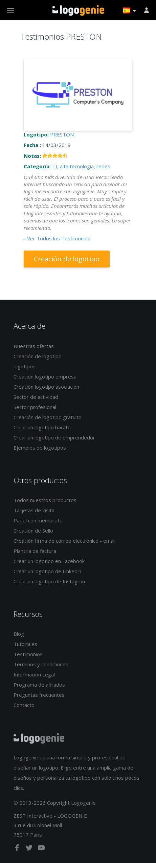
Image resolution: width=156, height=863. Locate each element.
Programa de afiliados (39, 684)
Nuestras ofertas (34, 346)
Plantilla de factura (35, 550)
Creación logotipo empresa (45, 376)
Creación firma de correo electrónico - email (64, 540)
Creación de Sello (33, 530)
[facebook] (18, 849)
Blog (19, 633)
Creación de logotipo (66, 258)
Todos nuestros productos (45, 500)
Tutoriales (25, 644)
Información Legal (34, 674)
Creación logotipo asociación (46, 386)
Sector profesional (35, 407)
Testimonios (28, 654)
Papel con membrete (38, 520)
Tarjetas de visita (34, 510)
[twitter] (30, 849)
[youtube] (41, 849)
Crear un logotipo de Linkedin (47, 571)
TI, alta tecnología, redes (81, 166)
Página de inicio (78, 10)
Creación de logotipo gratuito (48, 417)
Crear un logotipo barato (42, 427)
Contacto (24, 705)
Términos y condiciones (41, 664)
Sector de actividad (36, 396)
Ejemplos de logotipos (40, 447)
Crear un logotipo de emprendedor (54, 437)
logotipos (25, 366)
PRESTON (62, 134)
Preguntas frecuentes (39, 694)
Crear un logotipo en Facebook (49, 561)
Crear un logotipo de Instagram (50, 581)
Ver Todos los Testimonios (58, 238)
